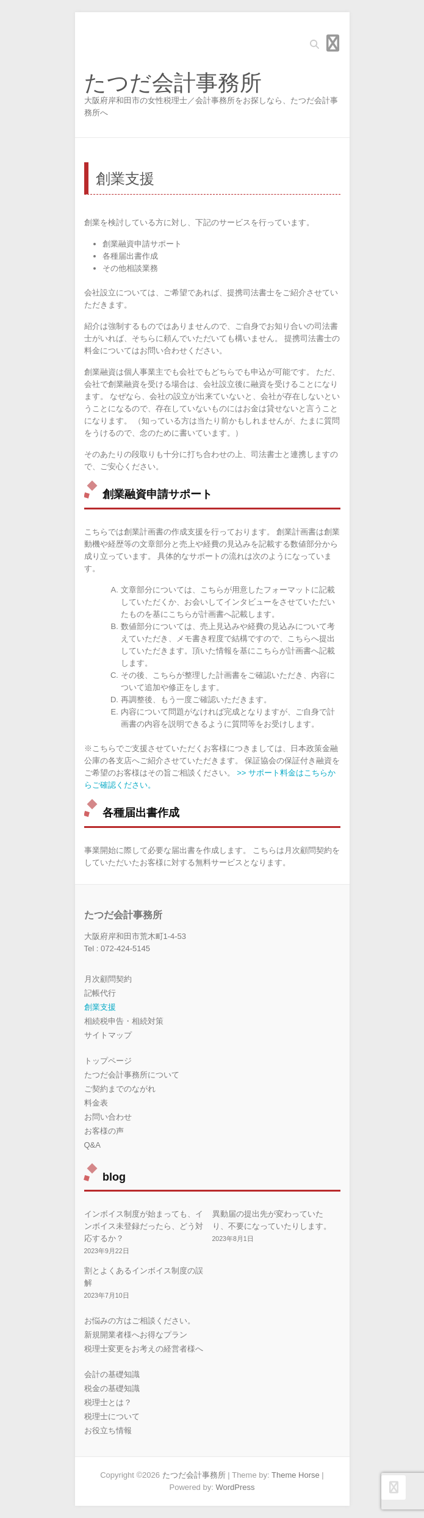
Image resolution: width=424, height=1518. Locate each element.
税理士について (112, 1416)
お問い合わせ (108, 1116)
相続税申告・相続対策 (123, 1021)
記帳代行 (100, 993)
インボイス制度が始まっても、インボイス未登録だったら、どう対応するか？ (143, 1226)
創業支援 (100, 1007)
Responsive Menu (333, 43)
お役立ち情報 (108, 1430)
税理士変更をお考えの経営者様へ (143, 1348)
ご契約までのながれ (120, 1088)
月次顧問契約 (108, 979)
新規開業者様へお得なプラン (135, 1334)
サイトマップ (108, 1035)
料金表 (96, 1102)
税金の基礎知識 (112, 1388)
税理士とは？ (108, 1402)
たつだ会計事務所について (131, 1074)
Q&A (92, 1144)
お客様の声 (104, 1130)
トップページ (108, 1060)
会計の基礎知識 (112, 1374)
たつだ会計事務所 (173, 83)
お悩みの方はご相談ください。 (139, 1320)
